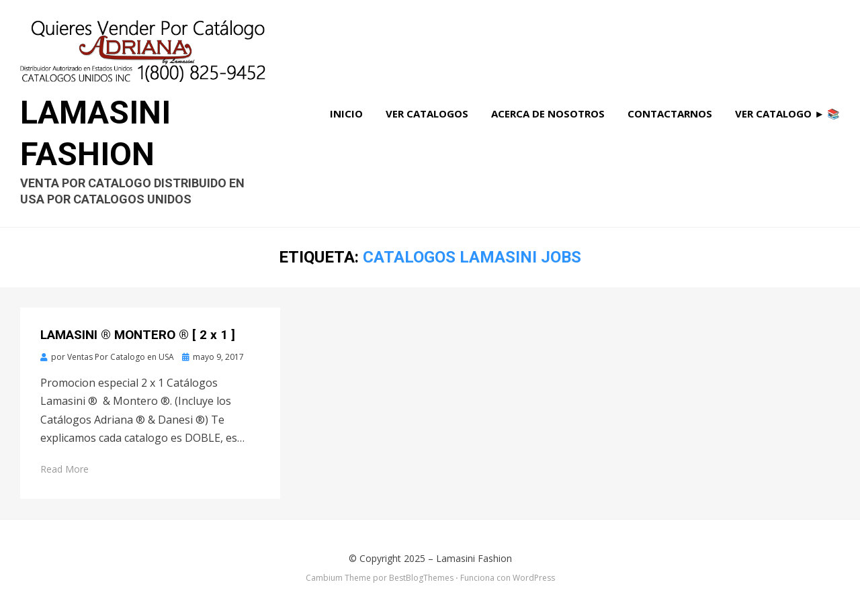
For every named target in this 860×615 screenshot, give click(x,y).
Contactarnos (670, 113)
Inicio (346, 113)
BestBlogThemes (421, 577)
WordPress (534, 577)
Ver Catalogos (427, 113)
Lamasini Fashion (474, 558)
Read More (64, 469)
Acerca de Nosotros (548, 113)
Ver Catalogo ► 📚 (787, 113)
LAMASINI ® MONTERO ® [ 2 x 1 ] (137, 334)
